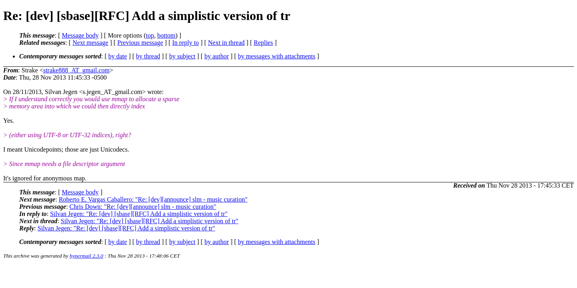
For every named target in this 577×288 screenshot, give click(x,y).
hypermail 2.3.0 (86, 256)
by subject (182, 56)
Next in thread (226, 42)
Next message (90, 42)
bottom (166, 35)
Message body (80, 35)
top (150, 35)
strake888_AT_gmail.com (76, 70)
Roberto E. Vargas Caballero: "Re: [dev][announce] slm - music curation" (153, 199)
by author (216, 56)
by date (117, 56)
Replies (263, 42)
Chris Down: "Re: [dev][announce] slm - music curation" (142, 206)
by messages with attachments (276, 56)
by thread (148, 56)
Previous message (140, 42)
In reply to (185, 42)
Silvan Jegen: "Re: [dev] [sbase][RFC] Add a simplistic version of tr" (139, 213)
